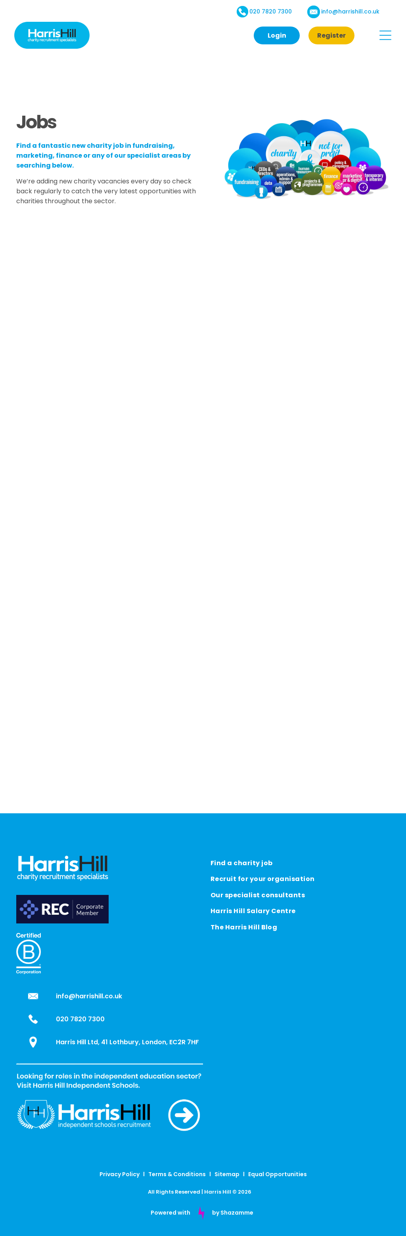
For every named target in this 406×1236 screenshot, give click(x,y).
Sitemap (226, 1174)
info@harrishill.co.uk (350, 11)
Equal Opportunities (277, 1174)
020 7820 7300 (270, 11)
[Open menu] (385, 35)
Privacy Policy (120, 1174)
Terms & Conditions (177, 1174)
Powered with (170, 1213)
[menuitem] (300, 862)
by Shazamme (232, 1213)
